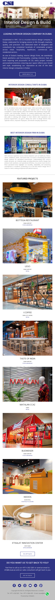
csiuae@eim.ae (43, 593)
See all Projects (27, 554)
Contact (41, 590)
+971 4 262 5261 (28, 568)
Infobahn (31, 596)
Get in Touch (27, 575)
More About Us (27, 74)
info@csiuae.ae (10, 570)
